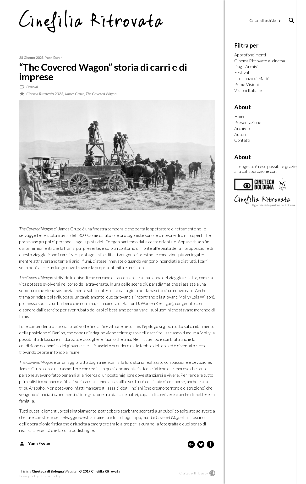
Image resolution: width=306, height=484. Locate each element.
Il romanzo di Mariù (251, 78)
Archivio (242, 128)
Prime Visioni (246, 84)
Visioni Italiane (248, 90)
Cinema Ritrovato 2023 (44, 93)
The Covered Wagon (101, 93)
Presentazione (247, 122)
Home (240, 116)
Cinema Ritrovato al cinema (259, 61)
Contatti (242, 140)
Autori (240, 134)
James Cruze (74, 93)
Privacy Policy (29, 476)
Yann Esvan (53, 57)
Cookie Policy (51, 476)
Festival (32, 86)
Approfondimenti (250, 55)
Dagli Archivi (246, 66)
